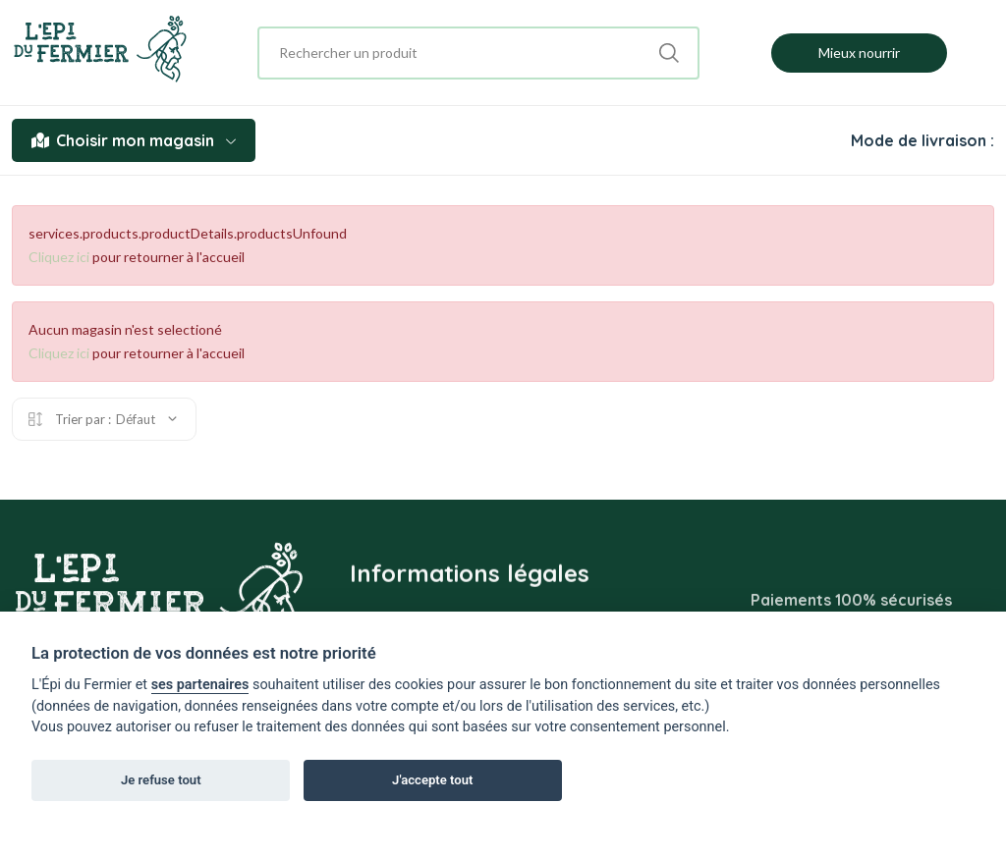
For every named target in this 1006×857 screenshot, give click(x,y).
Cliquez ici (58, 256)
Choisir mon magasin (133, 140)
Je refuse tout (161, 780)
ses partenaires (200, 684)
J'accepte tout (432, 780)
